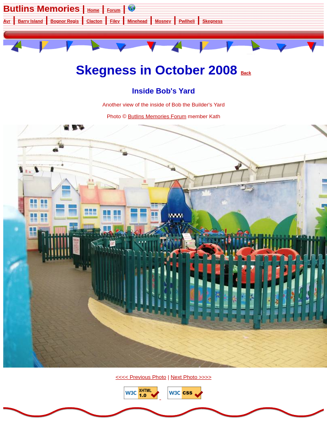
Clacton (94, 21)
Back (246, 72)
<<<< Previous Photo (141, 377)
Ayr (6, 21)
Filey (115, 21)
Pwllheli (187, 21)
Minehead (137, 21)
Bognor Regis (65, 21)
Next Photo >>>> (191, 377)
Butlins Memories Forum (157, 116)
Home (93, 10)
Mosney (163, 21)
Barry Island (30, 21)
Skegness (212, 21)
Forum (113, 10)
